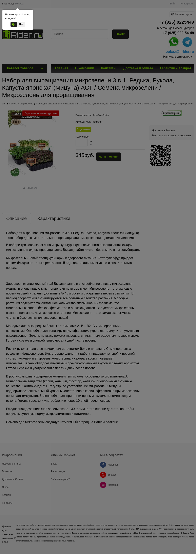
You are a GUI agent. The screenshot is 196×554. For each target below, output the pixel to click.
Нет (21, 24)
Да (13, 24)
